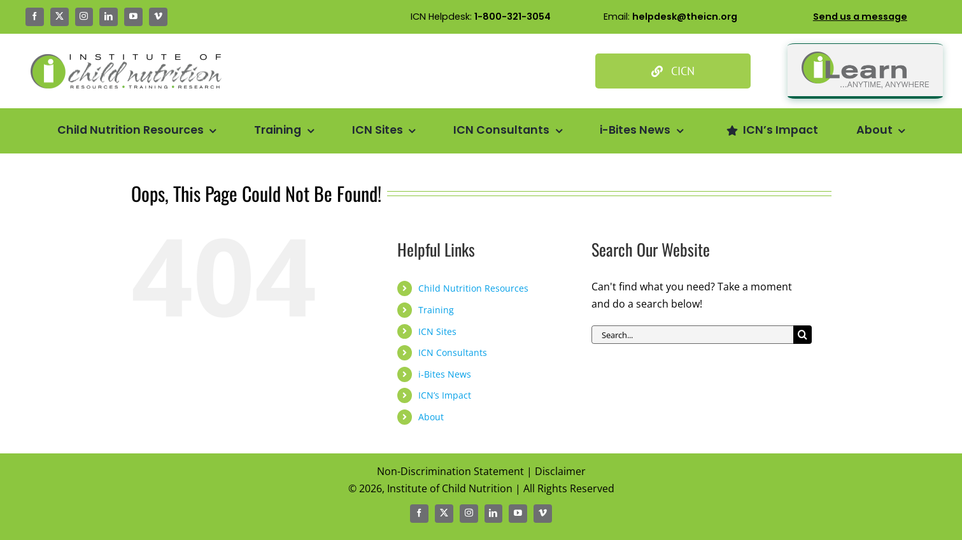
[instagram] (84, 17)
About (431, 417)
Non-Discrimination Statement (450, 471)
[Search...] (692, 334)
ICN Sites (437, 331)
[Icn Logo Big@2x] (126, 59)
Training (436, 310)
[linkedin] (108, 17)
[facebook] (34, 17)
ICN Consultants (452, 352)
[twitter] (59, 17)
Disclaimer (560, 471)
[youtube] (133, 17)
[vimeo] (158, 17)
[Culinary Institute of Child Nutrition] (673, 71)
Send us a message (860, 16)
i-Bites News (444, 374)
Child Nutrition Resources (473, 288)
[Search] (802, 334)
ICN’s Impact (444, 395)
